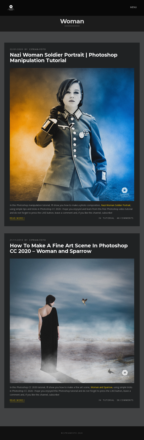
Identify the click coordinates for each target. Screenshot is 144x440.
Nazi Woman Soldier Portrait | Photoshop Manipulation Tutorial (63, 57)
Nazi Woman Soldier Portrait (115, 205)
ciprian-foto (37, 49)
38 (125, 400)
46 (125, 218)
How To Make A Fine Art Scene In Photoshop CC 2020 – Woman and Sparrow (69, 248)
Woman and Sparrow (101, 387)
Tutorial (108, 218)
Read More (17, 218)
